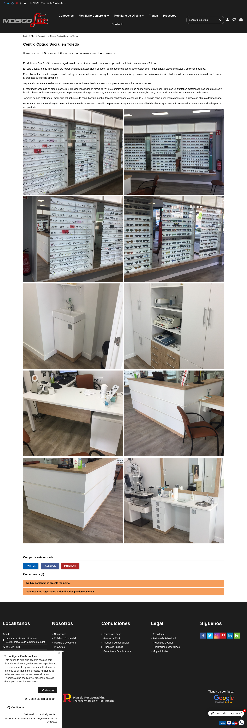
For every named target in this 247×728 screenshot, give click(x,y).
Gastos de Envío (112, 638)
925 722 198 (39, 3)
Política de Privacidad (164, 638)
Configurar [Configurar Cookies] (15, 707)
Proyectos (52, 53)
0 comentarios (109, 53)
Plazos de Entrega (113, 647)
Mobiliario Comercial (65, 638)
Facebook (50, 566)
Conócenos (60, 634)
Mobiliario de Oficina (65, 642)
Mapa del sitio (160, 651)
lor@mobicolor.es (58, 3)
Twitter (31, 566)
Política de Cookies (163, 642)
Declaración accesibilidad (166, 647)
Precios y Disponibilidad (116, 642)
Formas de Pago (112, 634)
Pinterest (70, 566)
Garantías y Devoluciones (117, 651)
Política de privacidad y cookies (40, 714)
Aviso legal (158, 634)
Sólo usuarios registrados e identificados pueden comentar (60, 591)
